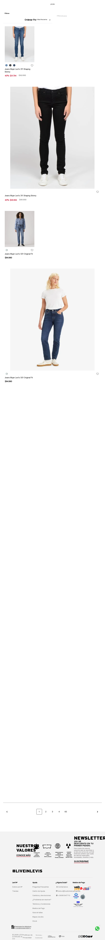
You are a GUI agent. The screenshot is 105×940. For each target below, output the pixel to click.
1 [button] (39, 812)
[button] (7, 812)
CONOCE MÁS (23, 855)
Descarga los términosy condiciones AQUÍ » (23, 927)
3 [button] (52, 812)
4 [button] (59, 812)
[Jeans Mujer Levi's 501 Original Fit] (19, 236)
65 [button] (66, 812)
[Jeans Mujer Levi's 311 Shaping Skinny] (19, 52)
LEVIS (52, 4)
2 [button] (45, 812)
